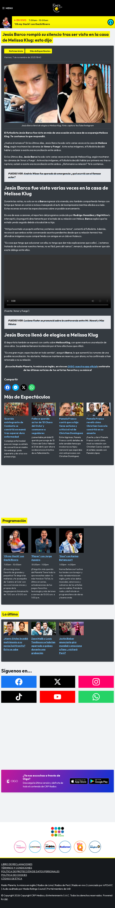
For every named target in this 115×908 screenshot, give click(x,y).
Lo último (10, 614)
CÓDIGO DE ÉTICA (11, 878)
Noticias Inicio (16, 51)
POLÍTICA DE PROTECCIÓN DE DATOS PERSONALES (30, 871)
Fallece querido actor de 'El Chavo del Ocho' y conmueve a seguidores (44, 419)
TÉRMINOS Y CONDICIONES (16, 867)
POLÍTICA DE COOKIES (14, 874)
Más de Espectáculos (40, 51)
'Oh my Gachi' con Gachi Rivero (32, 24)
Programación (14, 520)
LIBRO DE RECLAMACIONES (16, 864)
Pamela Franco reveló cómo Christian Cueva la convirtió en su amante (99, 419)
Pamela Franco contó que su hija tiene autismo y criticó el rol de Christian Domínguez (71, 419)
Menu (7, 8)
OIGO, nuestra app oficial (82, 366)
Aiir (6, 898)
